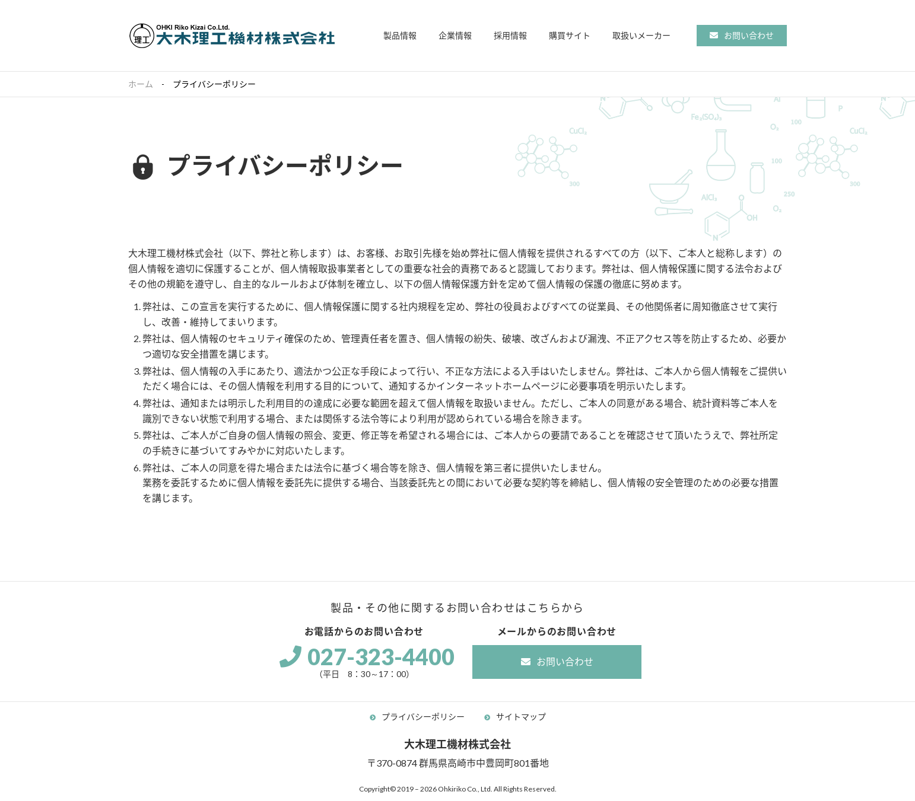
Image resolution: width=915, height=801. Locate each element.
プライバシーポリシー (423, 716)
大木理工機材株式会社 (232, 35)
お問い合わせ (749, 35)
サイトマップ (521, 716)
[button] (400, 36)
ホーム (140, 84)
